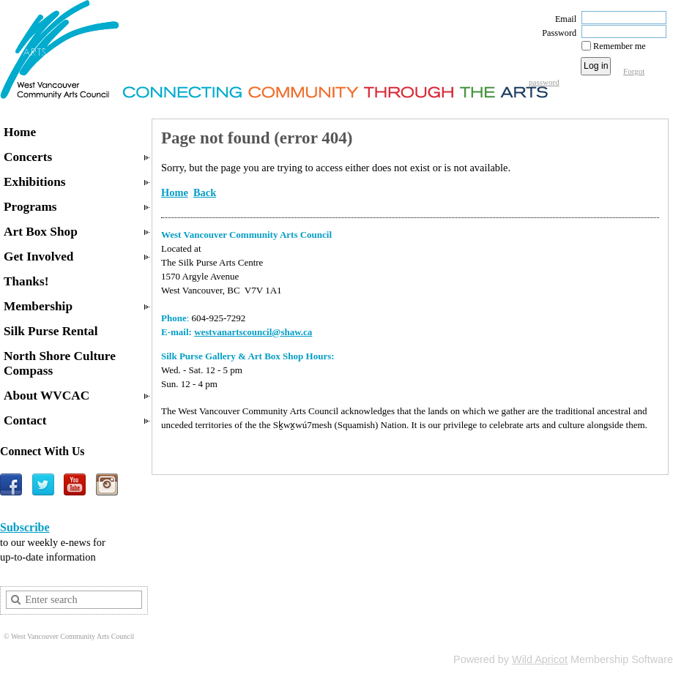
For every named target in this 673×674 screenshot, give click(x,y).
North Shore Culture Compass (60, 363)
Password (555, 33)
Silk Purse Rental (51, 331)
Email (562, 19)
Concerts (28, 157)
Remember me (619, 46)
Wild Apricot (540, 659)
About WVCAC (46, 395)
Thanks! (26, 281)
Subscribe (25, 527)
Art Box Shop (41, 232)
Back (204, 192)
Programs (30, 207)
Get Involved (38, 256)
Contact (25, 420)
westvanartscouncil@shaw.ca (253, 331)
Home (20, 132)
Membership (38, 306)
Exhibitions (34, 182)
